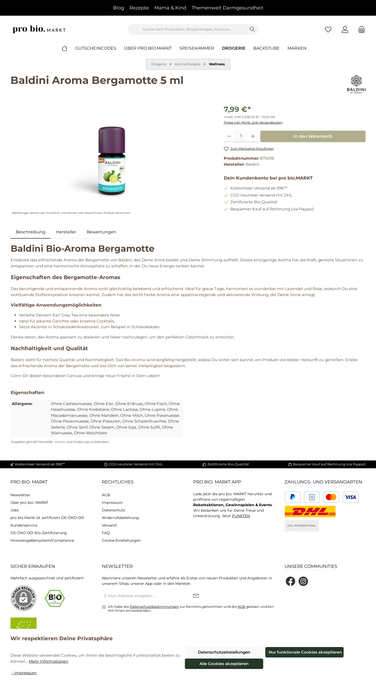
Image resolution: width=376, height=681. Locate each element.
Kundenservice (23, 525)
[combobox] (187, 29)
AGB (106, 495)
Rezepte (139, 7)
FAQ (106, 532)
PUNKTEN (241, 515)
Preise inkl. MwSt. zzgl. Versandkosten (253, 122)
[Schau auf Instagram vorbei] (303, 581)
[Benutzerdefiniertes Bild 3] (341, 497)
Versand (109, 525)
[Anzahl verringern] (229, 136)
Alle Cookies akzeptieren (224, 663)
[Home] (68, 48)
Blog (118, 7)
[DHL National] (310, 511)
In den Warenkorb (312, 136)
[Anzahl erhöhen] (253, 136)
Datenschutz (113, 510)
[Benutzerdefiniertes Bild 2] (312, 497)
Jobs (14, 510)
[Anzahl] (241, 136)
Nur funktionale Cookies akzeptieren (305, 652)
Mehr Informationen (48, 661)
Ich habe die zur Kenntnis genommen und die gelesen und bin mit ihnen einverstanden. (191, 608)
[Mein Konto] (345, 29)
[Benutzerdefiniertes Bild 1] (293, 497)
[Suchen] (252, 29)
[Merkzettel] (328, 29)
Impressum (112, 502)
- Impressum (24, 672)
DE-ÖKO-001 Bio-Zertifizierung (38, 532)
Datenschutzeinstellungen (224, 652)
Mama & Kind (170, 7)
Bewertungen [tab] (101, 231)
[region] (112, 160)
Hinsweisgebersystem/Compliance (42, 540)
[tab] (30, 232)
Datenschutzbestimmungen (154, 606)
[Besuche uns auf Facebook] (290, 581)
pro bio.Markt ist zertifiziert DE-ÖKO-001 (47, 517)
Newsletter (20, 495)
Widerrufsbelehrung (120, 517)
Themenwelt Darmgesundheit (227, 7)
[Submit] (195, 596)
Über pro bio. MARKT (29, 502)
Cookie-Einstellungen (121, 540)
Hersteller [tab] (66, 231)
